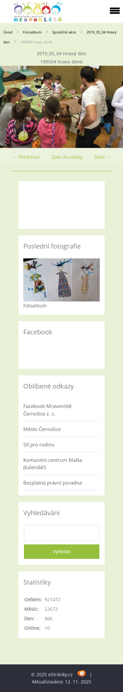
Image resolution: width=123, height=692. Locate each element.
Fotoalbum (32, 32)
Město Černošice (42, 429)
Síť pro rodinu (38, 444)
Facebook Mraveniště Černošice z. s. (47, 410)
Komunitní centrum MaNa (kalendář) (52, 463)
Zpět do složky (67, 157)
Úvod (7, 32)
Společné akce (64, 32)
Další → (102, 157)
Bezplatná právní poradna (52, 482)
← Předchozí (26, 157)
